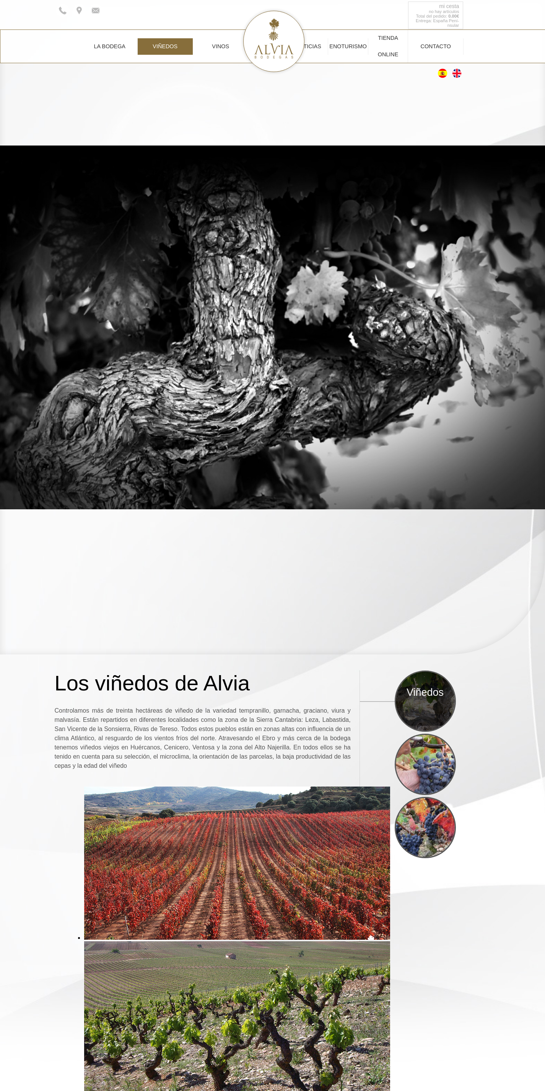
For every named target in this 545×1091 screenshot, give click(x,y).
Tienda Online (388, 46)
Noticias (308, 46)
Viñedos (165, 46)
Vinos (220, 46)
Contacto (436, 46)
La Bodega (109, 46)
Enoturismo (348, 46)
